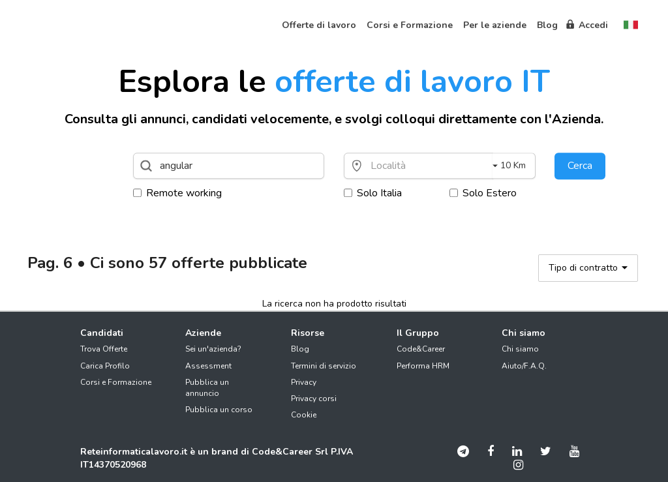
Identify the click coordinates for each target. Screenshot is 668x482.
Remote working (177, 193)
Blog (300, 349)
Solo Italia (373, 193)
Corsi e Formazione (115, 382)
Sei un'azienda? (213, 349)
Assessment (208, 366)
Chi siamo (520, 349)
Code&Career (421, 349)
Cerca (580, 165)
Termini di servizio (323, 366)
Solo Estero (483, 193)
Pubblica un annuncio (207, 388)
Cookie (303, 415)
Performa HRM (423, 366)
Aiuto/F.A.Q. (524, 366)
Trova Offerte (103, 349)
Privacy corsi (314, 398)
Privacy (303, 382)
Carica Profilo (105, 366)
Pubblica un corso (218, 409)
